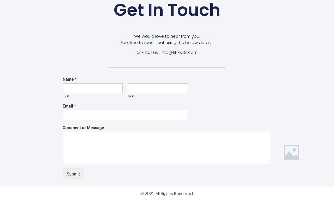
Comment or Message (83, 127)
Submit (73, 174)
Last (131, 96)
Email (69, 106)
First (66, 96)
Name (69, 79)
